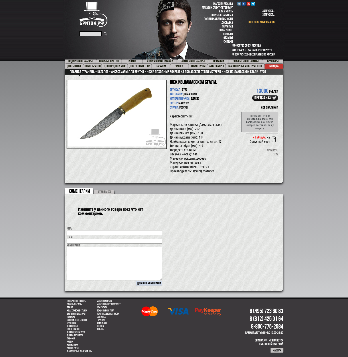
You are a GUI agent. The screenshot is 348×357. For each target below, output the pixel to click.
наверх (277, 350)
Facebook (244, 4)
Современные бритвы (77, 319)
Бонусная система (222, 15)
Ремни (70, 307)
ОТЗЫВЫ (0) (104, 192)
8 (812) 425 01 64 (241, 50)
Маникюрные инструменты (79, 351)
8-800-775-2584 (241, 54)
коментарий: (74, 245)
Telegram (253, 4)
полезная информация (261, 22)
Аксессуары (73, 347)
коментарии (79, 191)
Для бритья (72, 326)
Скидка (274, 66)
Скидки (228, 41)
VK (239, 4)
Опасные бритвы (74, 304)
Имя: (69, 228)
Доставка (227, 22)
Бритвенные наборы (76, 313)
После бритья (73, 329)
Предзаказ (262, 98)
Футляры (71, 323)
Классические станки (77, 310)
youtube (248, 4)
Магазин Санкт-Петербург (217, 7)
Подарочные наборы (76, 301)
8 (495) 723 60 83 (241, 45)
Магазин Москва (223, 4)
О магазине (226, 30)
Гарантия (227, 26)
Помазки (71, 316)
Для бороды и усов (76, 332)
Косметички (72, 344)
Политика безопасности (218, 19)
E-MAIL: (70, 237)
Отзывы (228, 38)
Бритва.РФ (93, 14)
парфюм (71, 338)
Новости (228, 34)
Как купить (226, 11)
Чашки (70, 341)
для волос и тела (75, 335)
